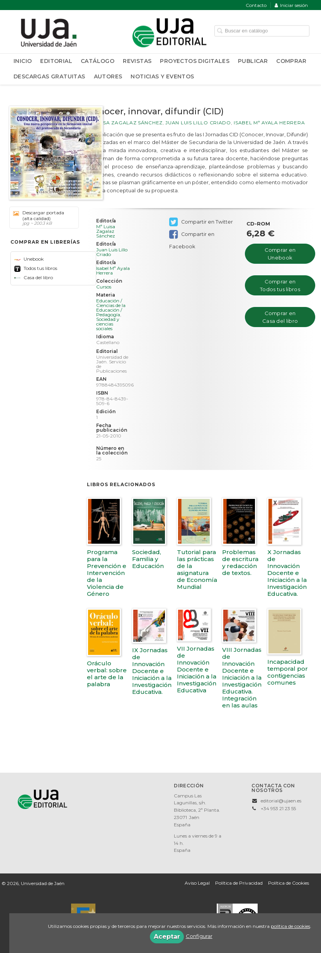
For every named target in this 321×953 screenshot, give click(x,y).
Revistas (137, 61)
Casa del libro (33, 277)
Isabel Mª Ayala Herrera (269, 122)
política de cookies (290, 926)
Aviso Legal (197, 883)
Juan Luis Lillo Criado (198, 122)
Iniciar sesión (291, 5)
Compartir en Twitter (201, 222)
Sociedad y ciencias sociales (107, 323)
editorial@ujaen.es (281, 801)
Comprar (291, 61)
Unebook (29, 259)
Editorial (56, 61)
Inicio (23, 61)
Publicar (253, 61)
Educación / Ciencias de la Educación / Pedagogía (111, 307)
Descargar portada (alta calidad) (41, 218)
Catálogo (97, 61)
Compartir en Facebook (191, 235)
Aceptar (167, 936)
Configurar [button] (199, 936)
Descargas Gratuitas (49, 76)
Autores (108, 76)
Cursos (103, 287)
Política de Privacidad (239, 883)
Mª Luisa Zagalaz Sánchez (125, 122)
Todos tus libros (35, 268)
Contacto (256, 5)
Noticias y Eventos (162, 76)
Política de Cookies (288, 883)
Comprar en (280, 254)
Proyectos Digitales (194, 61)
